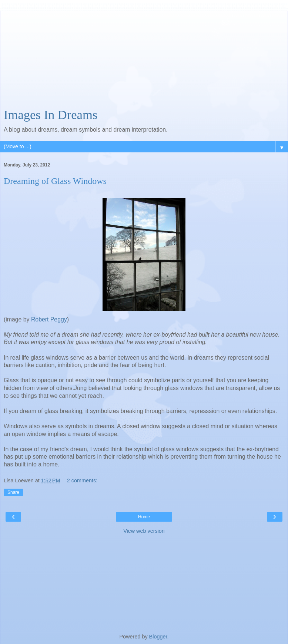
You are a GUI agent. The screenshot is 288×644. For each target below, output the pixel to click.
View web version (144, 531)
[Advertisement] (144, 57)
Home (144, 516)
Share (13, 492)
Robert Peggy (48, 319)
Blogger (158, 637)
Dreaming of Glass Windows (55, 181)
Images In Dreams (50, 115)
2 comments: (82, 480)
